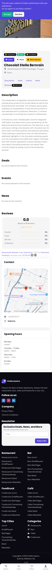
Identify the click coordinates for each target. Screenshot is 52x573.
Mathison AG (29, 558)
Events (29, 80)
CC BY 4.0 (30, 255)
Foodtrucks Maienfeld (11, 515)
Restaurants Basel (9, 478)
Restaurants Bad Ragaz (11, 468)
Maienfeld (6, 547)
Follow (9, 60)
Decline (18, 14)
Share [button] (20, 60)
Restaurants (34, 525)
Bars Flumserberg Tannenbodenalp (34, 470)
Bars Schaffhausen (35, 461)
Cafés (31, 533)
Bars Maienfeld (33, 479)
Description (9, 80)
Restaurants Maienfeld (11, 482)
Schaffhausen (7, 529)
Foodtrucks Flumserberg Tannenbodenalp (12, 505)
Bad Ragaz (6, 533)
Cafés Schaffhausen (35, 496)
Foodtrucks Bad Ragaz (11, 500)
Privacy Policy (7, 411)
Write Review (33, 60)
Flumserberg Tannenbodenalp (9, 538)
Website (11, 321)
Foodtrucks (33, 537)
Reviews (13, 85)
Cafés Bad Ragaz (34, 500)
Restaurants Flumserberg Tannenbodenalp (12, 473)
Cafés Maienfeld (34, 515)
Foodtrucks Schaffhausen (12, 496)
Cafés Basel (32, 511)
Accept (7, 14)
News (37, 80)
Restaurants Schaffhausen (7, 462)
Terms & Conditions (10, 415)
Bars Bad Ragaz (33, 465)
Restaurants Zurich (10, 457)
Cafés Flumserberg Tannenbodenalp (35, 505)
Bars (30, 529)
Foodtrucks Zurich (9, 493)
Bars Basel (31, 475)
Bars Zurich (32, 457)
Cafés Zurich (32, 493)
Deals (20, 80)
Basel (4, 544)
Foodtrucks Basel (9, 511)
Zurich (4, 525)
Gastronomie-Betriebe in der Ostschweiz (17, 252)
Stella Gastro (11, 381)
